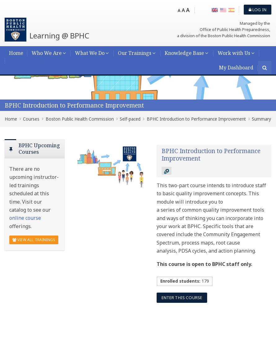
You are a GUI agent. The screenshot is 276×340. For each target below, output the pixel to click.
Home (16, 53)
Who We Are (47, 53)
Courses (31, 119)
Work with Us (234, 53)
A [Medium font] (183, 10)
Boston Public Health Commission (80, 119)
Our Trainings (134, 53)
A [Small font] (179, 10)
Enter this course (182, 297)
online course (25, 217)
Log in (257, 9)
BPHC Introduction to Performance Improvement (74, 105)
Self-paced (130, 119)
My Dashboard (236, 67)
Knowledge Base (184, 53)
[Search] (264, 68)
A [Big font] (187, 10)
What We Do (90, 53)
